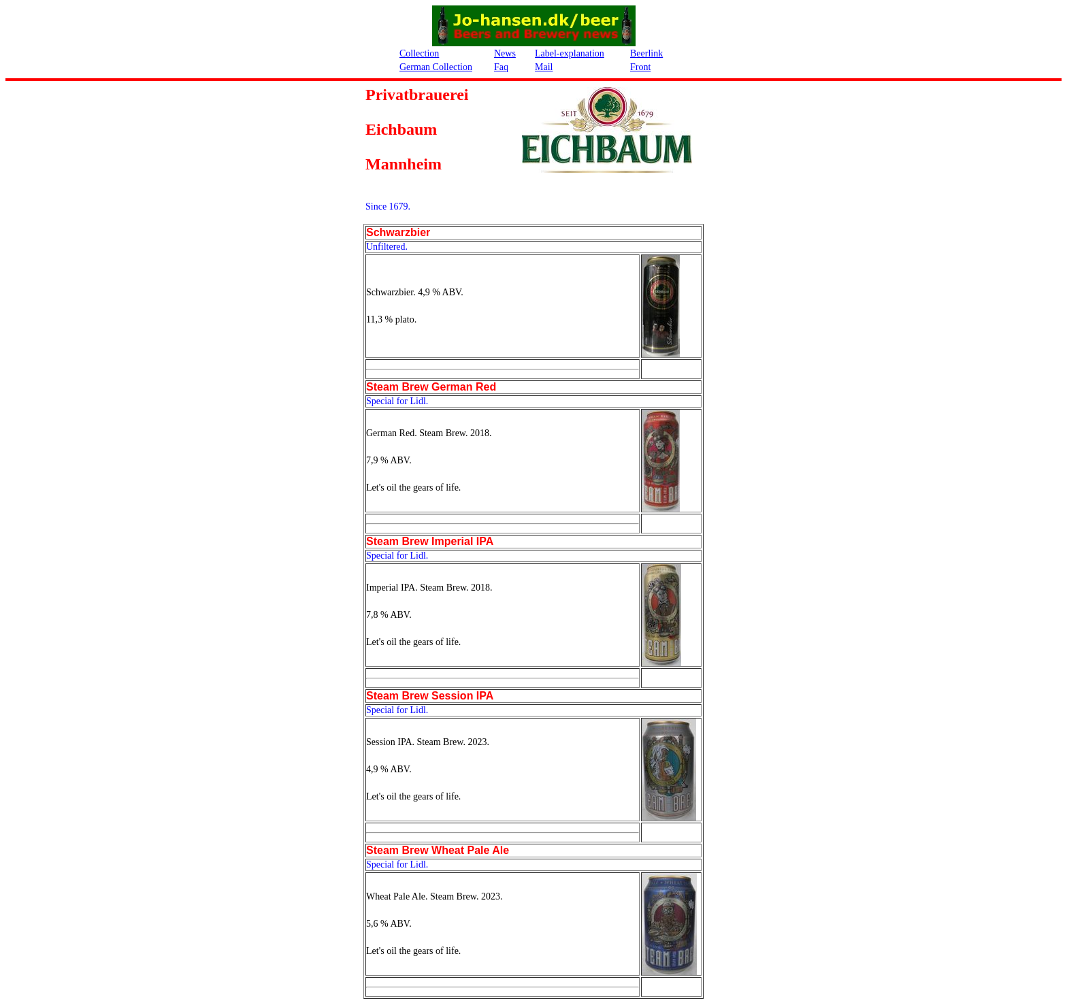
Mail (544, 67)
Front (640, 67)
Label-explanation (569, 53)
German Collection (435, 67)
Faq (501, 67)
